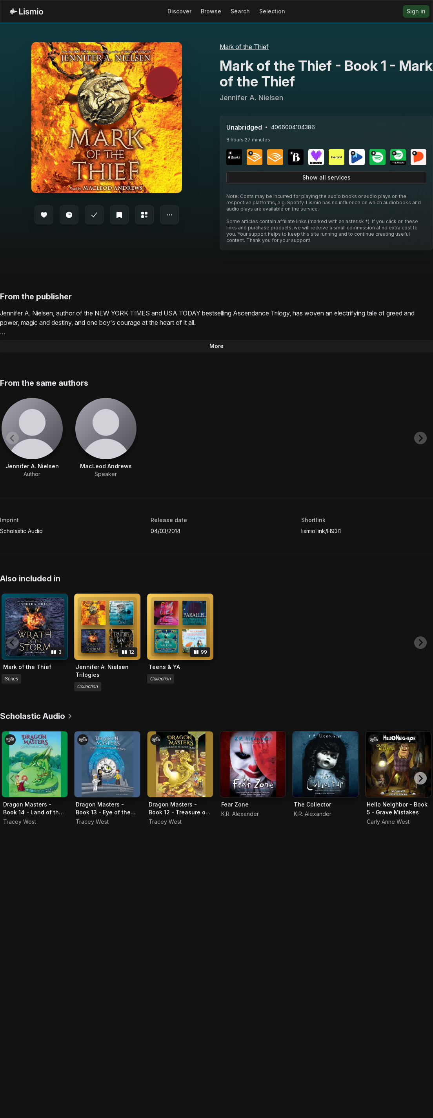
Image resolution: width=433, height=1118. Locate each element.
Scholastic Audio (21, 531)
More (216, 346)
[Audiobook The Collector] (325, 764)
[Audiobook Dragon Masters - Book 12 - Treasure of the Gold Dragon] (180, 764)
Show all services (326, 177)
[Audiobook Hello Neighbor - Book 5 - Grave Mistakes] (398, 764)
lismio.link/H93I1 (321, 531)
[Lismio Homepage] (26, 11)
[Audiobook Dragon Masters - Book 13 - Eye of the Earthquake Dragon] (107, 764)
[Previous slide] (12, 438)
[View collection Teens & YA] (180, 627)
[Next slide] (420, 438)
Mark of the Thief (244, 47)
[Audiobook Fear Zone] (253, 764)
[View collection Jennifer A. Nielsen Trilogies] (107, 627)
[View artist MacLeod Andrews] (105, 438)
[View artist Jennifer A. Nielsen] (32, 438)
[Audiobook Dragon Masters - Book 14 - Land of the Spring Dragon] (35, 764)
